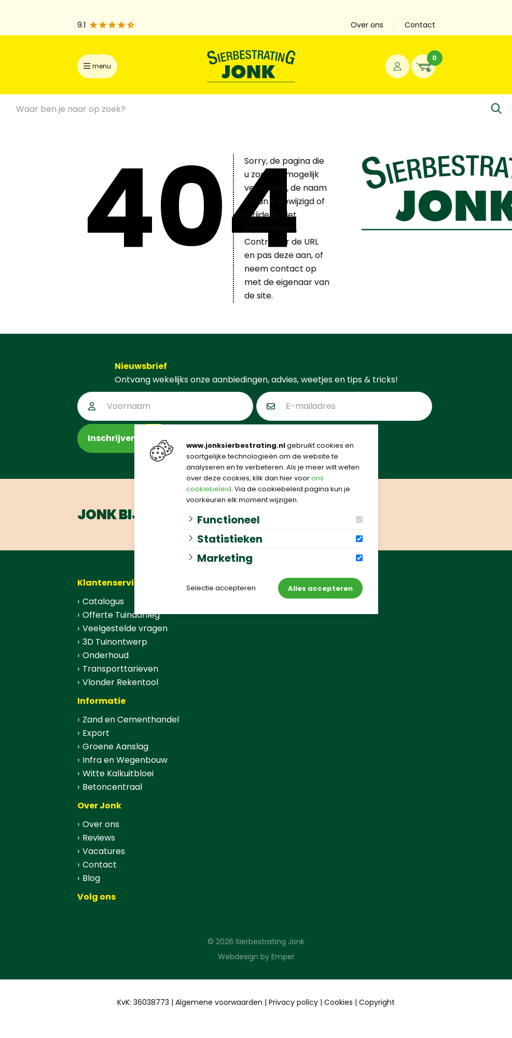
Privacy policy (293, 1002)
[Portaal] (397, 66)
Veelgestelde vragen (125, 628)
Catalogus (103, 601)
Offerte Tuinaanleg (121, 615)
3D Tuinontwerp (114, 642)
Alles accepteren (320, 588)
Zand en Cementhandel (130, 720)
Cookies (338, 1002)
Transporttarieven (120, 669)
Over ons (367, 25)
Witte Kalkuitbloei (118, 773)
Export (95, 733)
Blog (91, 878)
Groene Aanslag (115, 746)
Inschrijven (112, 438)
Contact (420, 25)
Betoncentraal (112, 787)
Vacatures (103, 851)
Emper (283, 956)
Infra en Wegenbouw (125, 760)
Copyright (377, 1002)
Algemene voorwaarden (218, 1002)
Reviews (98, 838)
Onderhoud (105, 655)
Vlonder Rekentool (120, 682)
